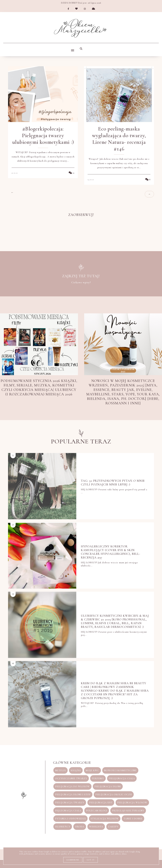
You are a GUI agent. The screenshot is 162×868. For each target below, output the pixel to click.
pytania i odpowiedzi (70, 818)
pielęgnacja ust (100, 802)
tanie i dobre (133, 818)
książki (76, 770)
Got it (91, 860)
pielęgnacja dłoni (108, 786)
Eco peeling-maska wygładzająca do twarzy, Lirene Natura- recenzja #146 (119, 138)
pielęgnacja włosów (132, 802)
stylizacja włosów (105, 818)
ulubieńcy (62, 826)
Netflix (60, 770)
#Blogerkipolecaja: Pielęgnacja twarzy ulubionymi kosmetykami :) (43, 135)
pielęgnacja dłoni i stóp (73, 794)
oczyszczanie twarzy (71, 778)
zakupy (113, 826)
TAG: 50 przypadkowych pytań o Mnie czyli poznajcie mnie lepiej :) (113, 482)
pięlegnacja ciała (68, 810)
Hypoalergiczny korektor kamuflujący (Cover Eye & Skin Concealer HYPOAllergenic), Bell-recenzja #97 (110, 551)
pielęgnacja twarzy (69, 802)
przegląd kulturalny (128, 810)
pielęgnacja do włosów (72, 786)
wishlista (96, 826)
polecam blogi (96, 810)
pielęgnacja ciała (122, 778)
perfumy (98, 778)
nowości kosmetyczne (120, 770)
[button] (72, 48)
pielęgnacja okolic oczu (113, 794)
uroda (79, 826)
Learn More (73, 860)
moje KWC (92, 770)
